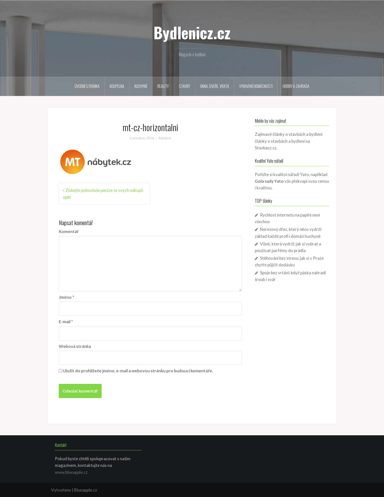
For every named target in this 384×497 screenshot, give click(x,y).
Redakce (165, 138)
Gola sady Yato (269, 181)
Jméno (66, 297)
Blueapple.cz (85, 490)
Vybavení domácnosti (256, 86)
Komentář (69, 231)
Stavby (184, 86)
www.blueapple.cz (71, 472)
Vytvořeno (61, 490)
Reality (163, 86)
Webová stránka (75, 346)
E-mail (66, 321)
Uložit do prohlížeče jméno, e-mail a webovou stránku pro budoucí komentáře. (138, 370)
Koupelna (117, 86)
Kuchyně (140, 86)
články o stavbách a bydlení (280, 141)
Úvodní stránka (87, 86)
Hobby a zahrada (296, 86)
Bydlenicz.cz (192, 32)
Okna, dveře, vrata (214, 86)
